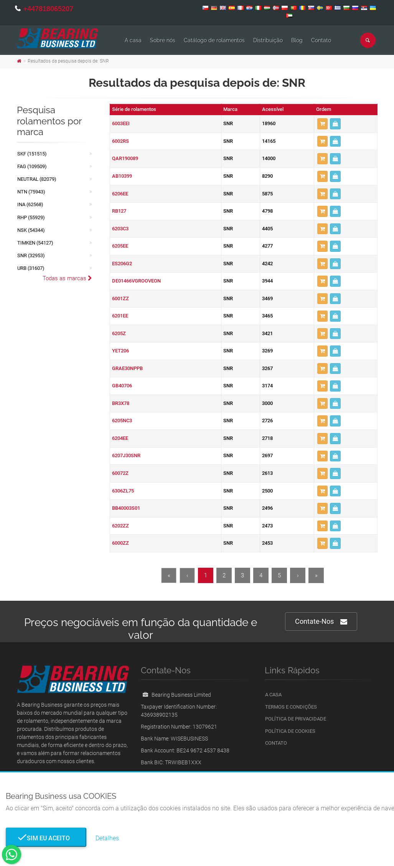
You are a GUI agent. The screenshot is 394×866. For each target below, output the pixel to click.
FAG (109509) (32, 166)
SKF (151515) (32, 154)
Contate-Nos (321, 622)
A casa (133, 40)
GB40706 (122, 385)
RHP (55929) (31, 217)
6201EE (120, 316)
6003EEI (121, 123)
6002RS (120, 141)
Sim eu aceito (46, 838)
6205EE (120, 246)
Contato (321, 40)
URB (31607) (31, 268)
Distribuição (268, 40)
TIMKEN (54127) (35, 243)
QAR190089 (125, 158)
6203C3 (120, 228)
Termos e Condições (291, 707)
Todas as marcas (67, 278)
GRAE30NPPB (127, 368)
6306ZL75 (123, 491)
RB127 (119, 211)
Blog (297, 40)
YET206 (120, 351)
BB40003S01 (126, 508)
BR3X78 (120, 403)
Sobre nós (162, 40)
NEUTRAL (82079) (36, 179)
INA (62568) (30, 204)
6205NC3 (122, 420)
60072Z (120, 473)
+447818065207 (48, 9)
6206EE (120, 194)
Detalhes (107, 838)
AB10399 (122, 176)
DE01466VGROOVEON (136, 281)
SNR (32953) (31, 255)
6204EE (120, 438)
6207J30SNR (126, 455)
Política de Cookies (290, 731)
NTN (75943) (31, 192)
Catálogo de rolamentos (214, 40)
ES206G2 (122, 263)
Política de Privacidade (295, 719)
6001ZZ (120, 298)
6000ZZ (120, 543)
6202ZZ (120, 526)
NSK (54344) (31, 230)
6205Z (119, 333)
